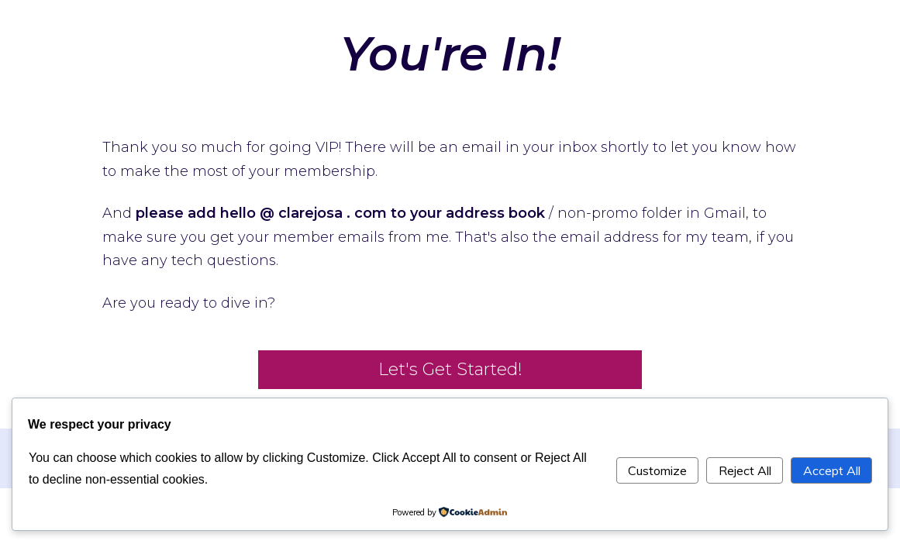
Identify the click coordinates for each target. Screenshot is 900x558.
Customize (657, 470)
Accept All (831, 470)
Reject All (745, 470)
